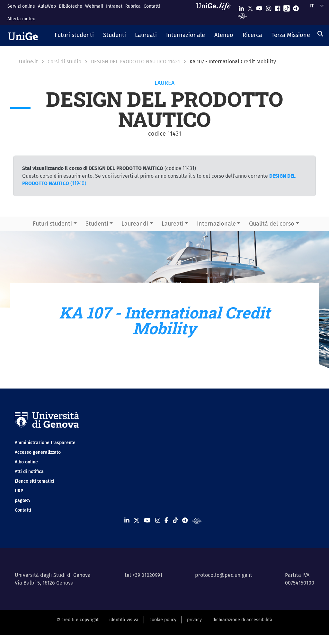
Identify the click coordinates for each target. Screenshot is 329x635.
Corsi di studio (64, 61)
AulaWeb (47, 6)
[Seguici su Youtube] (259, 7)
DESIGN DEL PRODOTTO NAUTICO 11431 (135, 61)
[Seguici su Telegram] (295, 7)
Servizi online (21, 6)
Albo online (26, 462)
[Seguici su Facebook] (277, 7)
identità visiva (123, 619)
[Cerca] (320, 33)
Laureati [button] (172, 223)
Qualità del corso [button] (271, 223)
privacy (194, 619)
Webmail (94, 6)
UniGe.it (28, 61)
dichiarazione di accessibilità (242, 619)
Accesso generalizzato (38, 452)
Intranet (114, 6)
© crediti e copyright (78, 619)
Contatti (152, 6)
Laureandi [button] (134, 223)
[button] (74, 35)
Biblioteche (70, 6)
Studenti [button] (96, 223)
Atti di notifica (29, 471)
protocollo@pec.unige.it (223, 575)
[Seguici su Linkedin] (241, 7)
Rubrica (133, 6)
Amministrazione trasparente (45, 442)
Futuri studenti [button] (52, 223)
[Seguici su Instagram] (268, 7)
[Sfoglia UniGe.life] (215, 12)
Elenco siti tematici (34, 481)
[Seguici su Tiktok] (286, 7)
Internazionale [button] (216, 223)
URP (19, 491)
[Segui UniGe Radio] (242, 16)
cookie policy (162, 619)
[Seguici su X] (250, 7)
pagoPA (22, 500)
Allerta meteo (21, 19)
